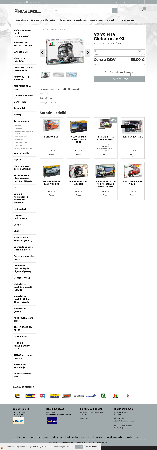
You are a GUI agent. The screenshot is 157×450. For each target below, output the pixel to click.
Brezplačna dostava (128, 127)
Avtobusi (19, 140)
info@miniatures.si (102, 442)
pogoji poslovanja (114, 437)
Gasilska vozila (21, 137)
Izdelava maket (127, 20)
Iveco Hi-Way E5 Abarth (78, 182)
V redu (79, 447)
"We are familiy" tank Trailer (51, 182)
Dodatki (18, 146)
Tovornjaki (19, 126)
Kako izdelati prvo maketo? (89, 20)
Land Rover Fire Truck (132, 182)
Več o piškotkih (91, 447)
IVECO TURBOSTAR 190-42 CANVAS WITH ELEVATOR (105, 184)
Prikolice (18, 129)
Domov (42, 29)
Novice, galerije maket (43, 20)
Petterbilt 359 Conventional (105, 138)
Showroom (65, 20)
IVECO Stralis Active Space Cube (78, 139)
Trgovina (21, 20)
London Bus (51, 137)
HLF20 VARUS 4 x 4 (132, 137)
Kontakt (111, 20)
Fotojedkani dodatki (23, 149)
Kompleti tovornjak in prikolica (24, 133)
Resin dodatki (21, 143)
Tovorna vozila (51, 29)
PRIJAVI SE (84, 418)
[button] (87, 53)
